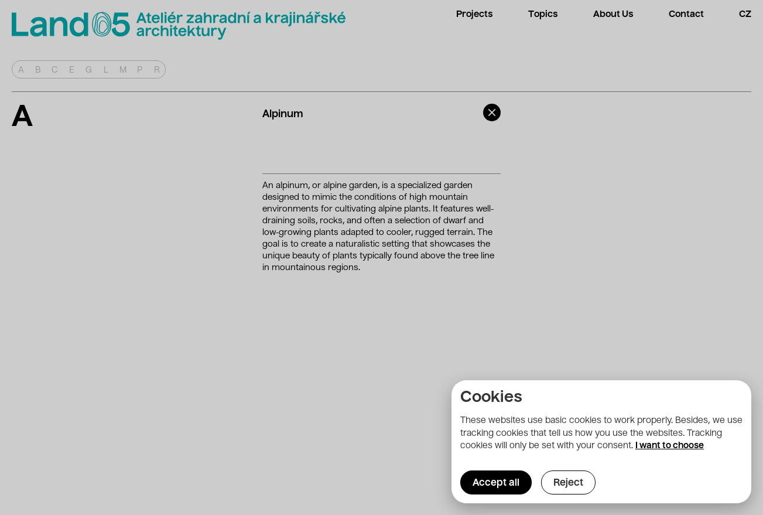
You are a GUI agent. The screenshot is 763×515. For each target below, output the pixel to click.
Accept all (496, 483)
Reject (568, 483)
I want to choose (669, 446)
